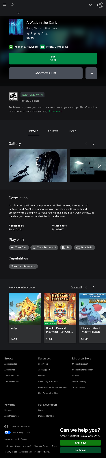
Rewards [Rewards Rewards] (8, 410)
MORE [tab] (72, 131)
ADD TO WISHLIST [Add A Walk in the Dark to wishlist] (45, 73)
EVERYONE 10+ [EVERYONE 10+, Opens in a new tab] (32, 94)
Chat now (80, 442)
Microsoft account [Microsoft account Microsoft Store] (80, 364)
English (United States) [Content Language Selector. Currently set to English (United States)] (20, 426)
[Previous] (86, 143)
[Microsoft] (53, 3)
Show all (76, 287)
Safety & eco (11, 451)
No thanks (80, 450)
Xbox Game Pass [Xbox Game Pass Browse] (11, 375)
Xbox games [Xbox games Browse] (9, 369)
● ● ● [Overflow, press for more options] (91, 73)
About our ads (25, 451)
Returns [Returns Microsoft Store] (75, 375)
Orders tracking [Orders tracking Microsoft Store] (79, 381)
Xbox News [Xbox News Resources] (43, 364)
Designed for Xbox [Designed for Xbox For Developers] (46, 416)
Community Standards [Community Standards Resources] (48, 381)
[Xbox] (9, 13)
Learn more (55, 111)
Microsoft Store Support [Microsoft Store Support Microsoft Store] (82, 369)
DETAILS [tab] (33, 131)
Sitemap (9, 446)
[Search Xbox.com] (13, 5)
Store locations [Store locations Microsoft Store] (78, 387)
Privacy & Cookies (41, 446)
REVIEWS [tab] (53, 131)
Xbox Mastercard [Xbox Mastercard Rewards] (11, 416)
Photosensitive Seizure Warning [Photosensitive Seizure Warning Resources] (52, 387)
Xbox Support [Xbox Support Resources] (44, 369)
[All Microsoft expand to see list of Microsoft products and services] (4, 5)
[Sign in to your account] (100, 5)
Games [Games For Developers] (41, 410)
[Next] (93, 143)
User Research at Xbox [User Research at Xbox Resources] (48, 393)
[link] (25, 318)
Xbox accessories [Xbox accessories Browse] (11, 381)
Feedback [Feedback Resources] (42, 375)
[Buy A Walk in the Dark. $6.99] (53, 58)
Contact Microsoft (23, 446)
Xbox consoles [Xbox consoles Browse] (10, 364)
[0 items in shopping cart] (91, 5)
